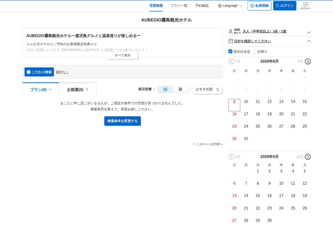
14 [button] (293, 101)
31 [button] (246, 139)
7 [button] (293, 89)
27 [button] (281, 126)
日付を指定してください (269, 41)
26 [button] (269, 126)
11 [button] (258, 101)
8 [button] (305, 89)
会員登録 (259, 6)
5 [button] (270, 89)
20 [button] (281, 114)
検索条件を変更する (122, 121)
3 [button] (246, 89)
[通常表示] (165, 89)
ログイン (285, 6)
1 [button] (305, 77)
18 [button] (258, 114)
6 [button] (281, 89)
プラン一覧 (179, 5)
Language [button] (230, 6)
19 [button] (269, 114)
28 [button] (293, 126)
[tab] (77, 89)
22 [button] (305, 114)
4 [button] (258, 89)
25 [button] (258, 126)
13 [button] (281, 101)
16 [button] (234, 114)
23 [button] (234, 126)
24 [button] (246, 126)
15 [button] (305, 101)
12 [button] (269, 101)
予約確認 (202, 5)
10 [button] (246, 101)
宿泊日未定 (242, 51)
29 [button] (305, 126)
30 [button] (234, 139)
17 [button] (246, 114)
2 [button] (234, 89)
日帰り (262, 51)
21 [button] (293, 114)
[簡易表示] (180, 89)
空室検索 (156, 5)
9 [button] (234, 102)
